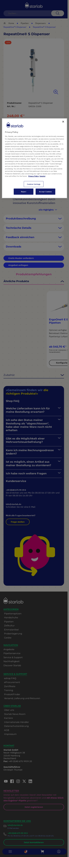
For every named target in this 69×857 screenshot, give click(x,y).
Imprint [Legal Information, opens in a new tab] (42, 176)
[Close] (63, 121)
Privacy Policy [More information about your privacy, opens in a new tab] (33, 176)
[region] (34, 158)
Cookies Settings (33, 184)
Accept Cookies (45, 192)
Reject (23, 192)
